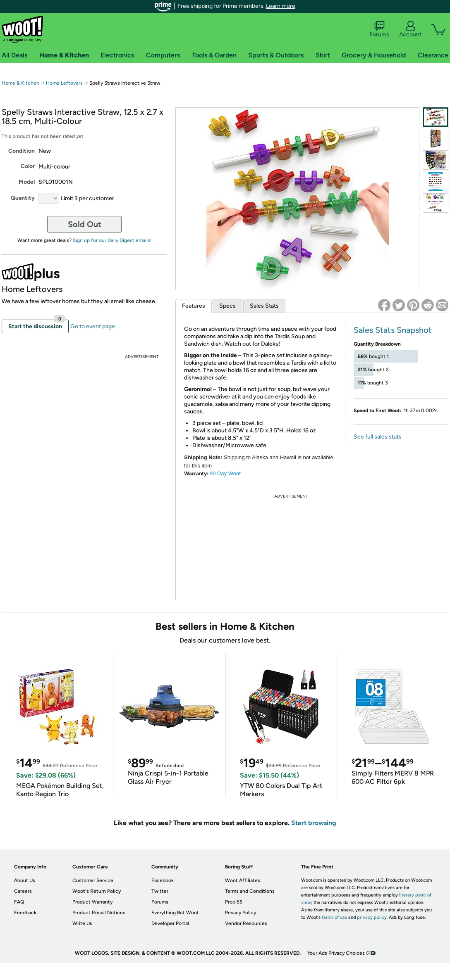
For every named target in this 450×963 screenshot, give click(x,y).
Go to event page (92, 326)
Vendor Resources (246, 923)
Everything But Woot (175, 913)
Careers (23, 891)
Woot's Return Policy (96, 891)
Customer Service (92, 880)
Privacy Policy (240, 913)
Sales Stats (264, 305)
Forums (379, 29)
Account (410, 29)
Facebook (162, 880)
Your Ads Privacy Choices (336, 953)
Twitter (159, 891)
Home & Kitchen (20, 83)
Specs (227, 305)
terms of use (334, 917)
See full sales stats (378, 436)
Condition (21, 150)
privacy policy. (372, 917)
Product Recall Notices (98, 913)
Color (28, 166)
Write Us (82, 923)
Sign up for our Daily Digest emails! (112, 240)
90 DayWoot (225, 473)
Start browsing (313, 823)
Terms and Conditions (250, 891)
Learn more (280, 5)
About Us (24, 880)
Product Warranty (92, 902)
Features (193, 305)
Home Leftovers (64, 83)
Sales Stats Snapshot (393, 330)
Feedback (25, 913)
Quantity (23, 198)
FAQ (19, 902)
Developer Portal (170, 923)
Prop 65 (233, 902)
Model (27, 181)
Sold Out (84, 224)
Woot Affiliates (242, 880)
